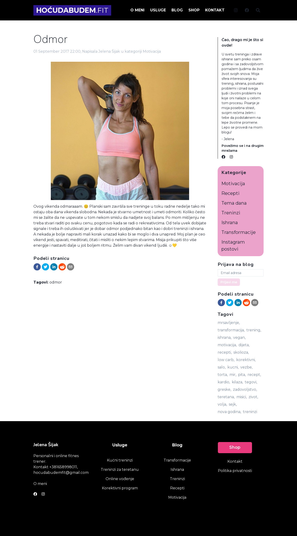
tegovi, (251, 382)
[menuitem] (235, 10)
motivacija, (227, 345)
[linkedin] (54, 267)
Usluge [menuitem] (158, 10)
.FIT (72, 10)
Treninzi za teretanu (120, 469)
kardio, (224, 382)
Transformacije (238, 232)
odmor (55, 282)
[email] (70, 267)
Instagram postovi (233, 245)
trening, (253, 330)
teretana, (226, 397)
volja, (222, 404)
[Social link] (235, 10)
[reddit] (62, 267)
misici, (241, 397)
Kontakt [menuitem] (215, 10)
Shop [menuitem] (194, 10)
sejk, (233, 404)
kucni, (233, 367)
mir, (232, 374)
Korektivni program (120, 488)
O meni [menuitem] (137, 10)
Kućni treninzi (120, 460)
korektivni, (245, 360)
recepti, (225, 352)
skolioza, (241, 352)
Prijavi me (228, 282)
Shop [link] (234, 447)
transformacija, (231, 330)
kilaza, (237, 382)
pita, (242, 374)
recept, (254, 374)
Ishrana (229, 222)
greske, (224, 389)
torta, (223, 374)
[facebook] (37, 267)
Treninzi (230, 213)
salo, (222, 367)
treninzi (250, 412)
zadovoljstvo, (245, 389)
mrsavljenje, (229, 322)
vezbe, (246, 367)
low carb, (226, 360)
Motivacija (152, 51)
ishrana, (224, 337)
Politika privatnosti (235, 470)
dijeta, (244, 345)
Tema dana (234, 203)
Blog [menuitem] (177, 10)
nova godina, (229, 412)
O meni (40, 483)
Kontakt (234, 461)
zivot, (253, 397)
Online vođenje (120, 479)
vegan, (239, 337)
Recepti (230, 193)
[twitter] (45, 267)
